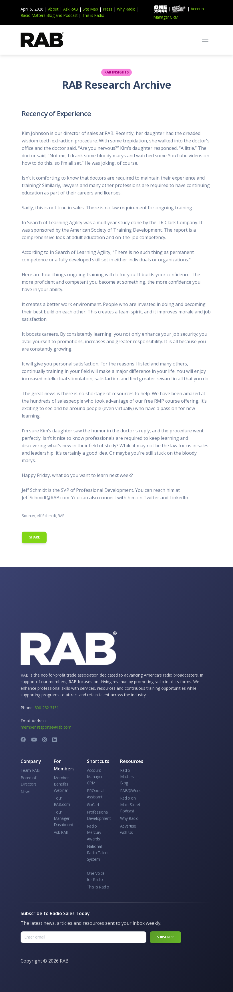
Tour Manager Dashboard (63, 818)
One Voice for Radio (96, 876)
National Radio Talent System (98, 853)
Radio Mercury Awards (94, 832)
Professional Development (99, 815)
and (58, 15)
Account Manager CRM (95, 777)
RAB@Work (130, 790)
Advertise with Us (128, 829)
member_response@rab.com (46, 727)
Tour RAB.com (62, 801)
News (26, 791)
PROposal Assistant (95, 794)
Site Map (90, 9)
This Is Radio (98, 887)
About (53, 9)
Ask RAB (70, 9)
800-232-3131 (47, 707)
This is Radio (93, 15)
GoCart (93, 804)
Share (34, 537)
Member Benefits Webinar (61, 784)
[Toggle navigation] (205, 39)
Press (107, 9)
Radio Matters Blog (38, 15)
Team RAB (30, 770)
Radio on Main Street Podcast (130, 804)
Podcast (70, 15)
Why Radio (126, 9)
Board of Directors (29, 781)
